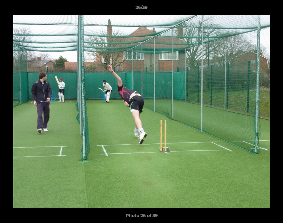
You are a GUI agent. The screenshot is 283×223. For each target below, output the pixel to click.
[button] (272, 9)
